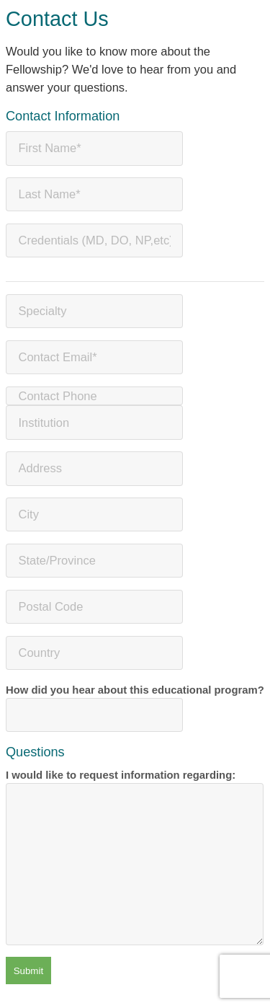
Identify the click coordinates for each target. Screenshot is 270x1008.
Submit (28, 970)
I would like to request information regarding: (135, 857)
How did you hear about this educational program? (135, 708)
